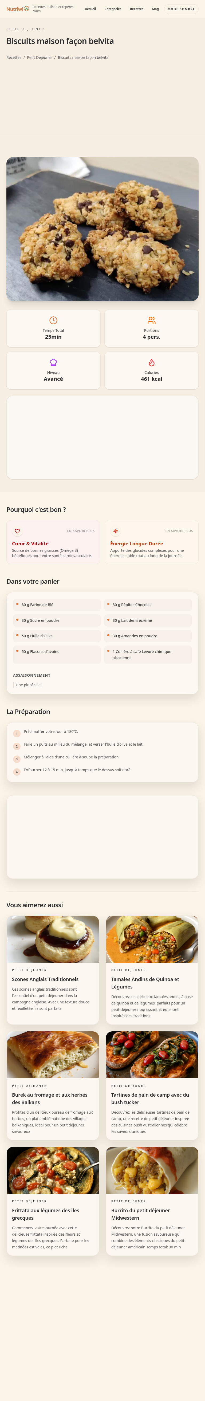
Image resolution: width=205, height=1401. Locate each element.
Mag (155, 9)
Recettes (136, 9)
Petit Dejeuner (39, 57)
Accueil (90, 9)
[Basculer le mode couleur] (181, 9)
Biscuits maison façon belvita (83, 57)
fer (42, 731)
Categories (113, 9)
